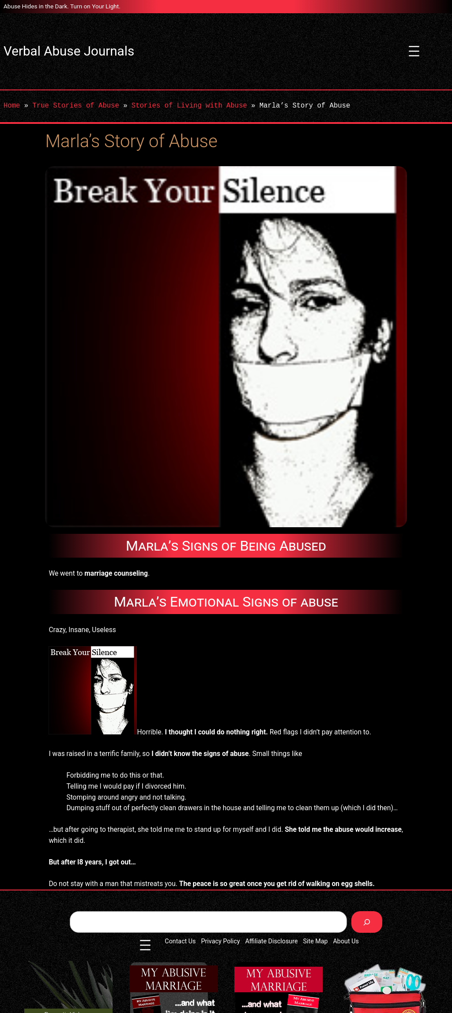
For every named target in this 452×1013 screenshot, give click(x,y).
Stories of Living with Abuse (189, 106)
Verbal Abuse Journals (69, 51)
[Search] (366, 922)
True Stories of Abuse (75, 106)
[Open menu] (414, 51)
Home (12, 106)
